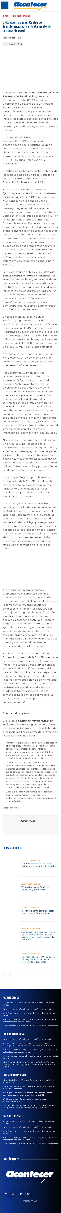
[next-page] (9, 974)
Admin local (27, 821)
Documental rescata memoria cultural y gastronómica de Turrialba (38, 864)
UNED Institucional (21, 16)
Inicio (5, 16)
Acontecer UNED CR (30, 860)
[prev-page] (4, 974)
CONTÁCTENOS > (31, 1201)
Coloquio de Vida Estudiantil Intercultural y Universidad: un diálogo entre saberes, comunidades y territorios (28, 1106)
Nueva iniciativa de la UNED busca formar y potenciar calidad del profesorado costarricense (38, 959)
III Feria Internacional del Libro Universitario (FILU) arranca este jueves (30, 1057)
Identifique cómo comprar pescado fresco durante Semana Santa (38, 912)
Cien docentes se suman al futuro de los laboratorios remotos (30, 1026)
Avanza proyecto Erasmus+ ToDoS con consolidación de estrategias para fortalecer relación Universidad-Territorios (38, 936)
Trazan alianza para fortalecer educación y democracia (35, 888)
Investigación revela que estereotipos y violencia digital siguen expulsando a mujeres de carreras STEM (28, 1094)
